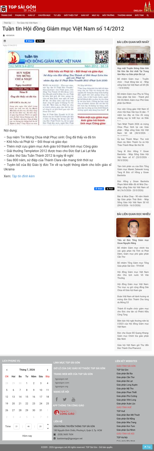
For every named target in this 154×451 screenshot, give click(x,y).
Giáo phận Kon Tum (126, 426)
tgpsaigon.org (61, 386)
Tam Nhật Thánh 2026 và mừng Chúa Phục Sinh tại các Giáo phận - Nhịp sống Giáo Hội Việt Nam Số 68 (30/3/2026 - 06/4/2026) (133, 130)
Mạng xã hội (61, 391)
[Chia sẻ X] (40, 41)
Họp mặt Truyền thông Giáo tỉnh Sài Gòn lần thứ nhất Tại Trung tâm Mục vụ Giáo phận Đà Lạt (133, 71)
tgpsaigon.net (61, 379)
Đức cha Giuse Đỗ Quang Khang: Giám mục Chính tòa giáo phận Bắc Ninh (133, 336)
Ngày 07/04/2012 (10, 45)
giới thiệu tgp (71, 15)
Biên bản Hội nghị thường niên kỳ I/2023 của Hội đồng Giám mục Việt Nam (133, 324)
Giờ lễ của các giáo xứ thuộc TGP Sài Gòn (79, 368)
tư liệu (57, 15)
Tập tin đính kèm (23, 176)
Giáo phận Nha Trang (126, 422)
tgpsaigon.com (62, 383)
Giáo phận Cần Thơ (125, 377)
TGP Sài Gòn (122, 370)
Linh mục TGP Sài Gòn (67, 362)
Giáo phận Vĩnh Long (126, 400)
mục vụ (95, 15)
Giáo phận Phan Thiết (127, 392)
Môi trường (108, 15)
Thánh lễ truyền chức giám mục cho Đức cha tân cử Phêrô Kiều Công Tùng (133, 311)
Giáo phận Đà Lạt (125, 381)
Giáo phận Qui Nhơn (126, 430)
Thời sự (7, 23)
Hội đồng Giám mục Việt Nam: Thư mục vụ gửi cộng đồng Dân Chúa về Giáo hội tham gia (133, 287)
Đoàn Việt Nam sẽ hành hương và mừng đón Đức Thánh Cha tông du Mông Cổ (133, 299)
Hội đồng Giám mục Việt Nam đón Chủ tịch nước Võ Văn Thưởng (133, 275)
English (138, 10)
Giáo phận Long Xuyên (127, 385)
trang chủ (6, 15)
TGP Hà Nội (122, 437)
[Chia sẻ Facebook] (29, 41)
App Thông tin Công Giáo (68, 405)
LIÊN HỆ (58, 421)
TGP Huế (121, 411)
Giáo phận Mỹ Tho (125, 388)
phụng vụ (20, 15)
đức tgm (139, 15)
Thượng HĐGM (124, 15)
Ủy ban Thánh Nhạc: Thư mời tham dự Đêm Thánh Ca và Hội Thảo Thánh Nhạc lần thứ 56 (133, 142)
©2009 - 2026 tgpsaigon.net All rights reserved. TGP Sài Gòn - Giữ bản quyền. (77, 447)
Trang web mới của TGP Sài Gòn (73, 374)
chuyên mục (44, 15)
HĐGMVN (10, 35)
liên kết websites (126, 361)
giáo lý (31, 15)
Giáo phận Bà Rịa (124, 373)
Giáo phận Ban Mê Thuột (128, 415)
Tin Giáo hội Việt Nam (27, 23)
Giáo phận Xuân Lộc (126, 403)
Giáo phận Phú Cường (127, 396)
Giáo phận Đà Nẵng (126, 418)
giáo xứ (85, 15)
